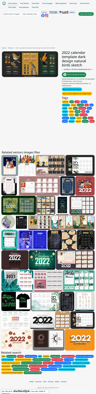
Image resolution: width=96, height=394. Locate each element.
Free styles (12, 7)
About (57, 382)
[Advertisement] (48, 33)
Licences (38, 382)
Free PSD (35, 7)
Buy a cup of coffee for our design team (77, 94)
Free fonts (35, 3)
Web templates (61, 3)
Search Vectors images (11, 14)
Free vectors (12, 3)
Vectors (10, 48)
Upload (44, 12)
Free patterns (24, 7)
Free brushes (84, 3)
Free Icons (73, 3)
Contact (64, 382)
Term (45, 382)
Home (4, 48)
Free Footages (47, 3)
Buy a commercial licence (72, 89)
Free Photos (24, 3)
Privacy (50, 382)
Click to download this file (74, 74)
